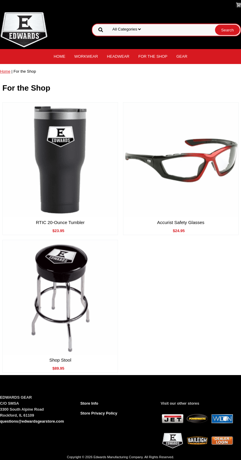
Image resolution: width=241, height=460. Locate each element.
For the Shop (152, 56)
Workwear (86, 56)
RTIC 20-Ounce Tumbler (60, 222)
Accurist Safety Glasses (180, 222)
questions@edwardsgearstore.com (32, 421)
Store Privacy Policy (98, 413)
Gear (182, 56)
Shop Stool (60, 359)
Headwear (118, 56)
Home (59, 56)
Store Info (89, 403)
